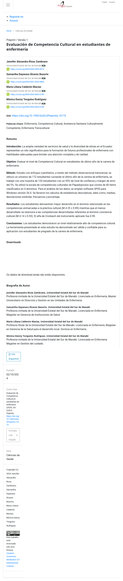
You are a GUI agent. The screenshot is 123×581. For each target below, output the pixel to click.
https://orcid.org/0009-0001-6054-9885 (27, 82)
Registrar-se (16, 16)
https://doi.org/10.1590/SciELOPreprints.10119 (39, 115)
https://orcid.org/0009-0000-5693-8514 (27, 69)
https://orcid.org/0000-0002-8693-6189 (27, 94)
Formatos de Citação (13, 435)
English (105, 2)
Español (112, 2)
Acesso (14, 20)
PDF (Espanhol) (14, 356)
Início (8, 31)
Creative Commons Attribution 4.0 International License (13, 559)
